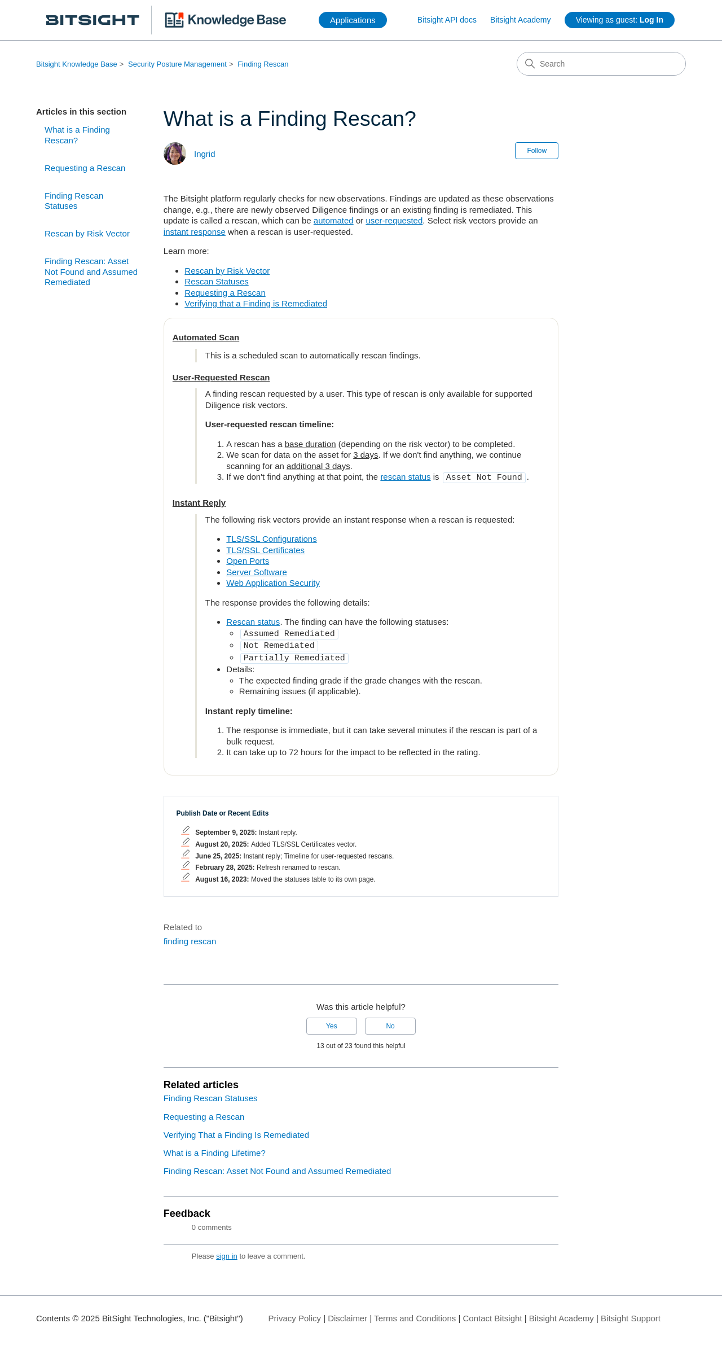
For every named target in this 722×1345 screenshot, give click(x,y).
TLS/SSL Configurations (271, 537)
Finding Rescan (262, 64)
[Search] (601, 63)
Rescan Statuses (216, 281)
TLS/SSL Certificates (265, 549)
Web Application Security (273, 581)
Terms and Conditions (415, 1313)
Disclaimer (347, 1313)
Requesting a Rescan (85, 168)
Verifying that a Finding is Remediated (255, 303)
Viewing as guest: (619, 19)
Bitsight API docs (447, 19)
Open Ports (247, 559)
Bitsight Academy (520, 19)
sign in (226, 1251)
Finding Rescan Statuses (74, 201)
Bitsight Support (631, 1313)
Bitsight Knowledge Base (76, 64)
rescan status (405, 476)
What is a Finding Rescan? (77, 135)
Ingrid (204, 154)
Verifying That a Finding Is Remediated (236, 1130)
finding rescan (190, 936)
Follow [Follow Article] (537, 151)
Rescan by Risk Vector (87, 233)
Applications (353, 20)
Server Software (256, 571)
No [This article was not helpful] (390, 1022)
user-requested (394, 220)
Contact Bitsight (492, 1313)
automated (334, 220)
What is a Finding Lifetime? (215, 1148)
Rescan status (253, 620)
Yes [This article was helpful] (331, 1022)
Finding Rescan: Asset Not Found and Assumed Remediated (91, 271)
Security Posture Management (177, 64)
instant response (195, 231)
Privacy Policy (294, 1313)
